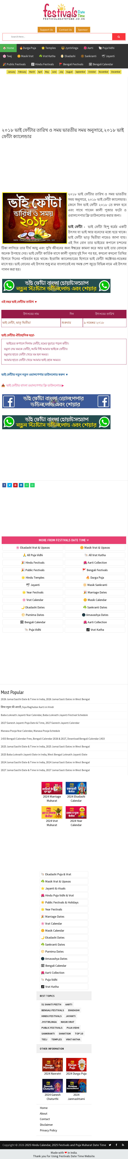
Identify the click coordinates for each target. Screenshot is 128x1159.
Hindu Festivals (52, 1015)
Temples (56, 1038)
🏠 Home (8, 48)
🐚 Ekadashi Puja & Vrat (56, 874)
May (47, 71)
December (115, 71)
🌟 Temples (48, 48)
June (54, 71)
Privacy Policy (48, 1130)
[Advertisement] (64, 100)
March (32, 71)
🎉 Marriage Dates (95, 592)
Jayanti (71, 1015)
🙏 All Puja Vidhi (33, 554)
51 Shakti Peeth (51, 1003)
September (80, 71)
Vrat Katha (73, 1038)
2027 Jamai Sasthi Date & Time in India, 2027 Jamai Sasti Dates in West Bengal (45, 769)
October (92, 71)
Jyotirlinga (49, 1020)
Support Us (46, 29)
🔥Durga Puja (27, 48)
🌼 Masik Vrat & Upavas (95, 547)
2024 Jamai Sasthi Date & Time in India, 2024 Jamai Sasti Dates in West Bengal (45, 761)
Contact (45, 1118)
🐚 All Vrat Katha (95, 554)
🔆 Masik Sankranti (95, 584)
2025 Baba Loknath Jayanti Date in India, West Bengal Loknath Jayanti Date (44, 753)
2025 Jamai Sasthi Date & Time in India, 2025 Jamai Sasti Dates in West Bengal (45, 746)
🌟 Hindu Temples (32, 577)
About (43, 1113)
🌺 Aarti (88, 48)
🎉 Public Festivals (14, 64)
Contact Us (65, 29)
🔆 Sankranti (88, 56)
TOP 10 (79, 1032)
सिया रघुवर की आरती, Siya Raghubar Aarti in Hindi (27, 706)
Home (44, 1107)
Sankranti (48, 1032)
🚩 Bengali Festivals (71, 64)
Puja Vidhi (73, 1026)
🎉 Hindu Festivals (32, 562)
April (40, 71)
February (22, 71)
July (61, 71)
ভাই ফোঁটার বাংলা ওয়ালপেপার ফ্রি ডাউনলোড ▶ (35, 385)
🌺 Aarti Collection (95, 562)
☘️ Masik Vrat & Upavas (56, 881)
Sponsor (83, 29)
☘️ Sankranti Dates (95, 607)
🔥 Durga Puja (95, 577)
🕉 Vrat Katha (95, 629)
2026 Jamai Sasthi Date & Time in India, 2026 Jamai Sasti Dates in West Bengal (45, 698)
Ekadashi (74, 1009)
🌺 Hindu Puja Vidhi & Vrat (57, 895)
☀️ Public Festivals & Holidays (59, 902)
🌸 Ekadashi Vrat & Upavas (33, 547)
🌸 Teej (7, 56)
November (103, 71)
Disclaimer (46, 1124)
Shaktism (65, 1032)
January (11, 71)
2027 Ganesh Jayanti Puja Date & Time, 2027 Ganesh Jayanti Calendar (40, 722)
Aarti (68, 1003)
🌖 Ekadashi (68, 56)
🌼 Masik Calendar (95, 599)
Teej (44, 1038)
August (69, 71)
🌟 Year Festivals (33, 592)
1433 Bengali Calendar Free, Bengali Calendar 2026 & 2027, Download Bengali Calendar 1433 (53, 738)
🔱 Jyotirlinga (69, 48)
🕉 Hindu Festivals (42, 64)
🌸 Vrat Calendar (32, 599)
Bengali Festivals (53, 1009)
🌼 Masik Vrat (25, 56)
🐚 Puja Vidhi (106, 48)
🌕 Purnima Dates (32, 614)
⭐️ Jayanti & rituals (53, 888)
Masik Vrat (67, 1020)
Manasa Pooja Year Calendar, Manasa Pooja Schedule (30, 730)
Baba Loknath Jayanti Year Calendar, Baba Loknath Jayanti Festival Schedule (44, 714)
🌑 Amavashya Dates (95, 614)
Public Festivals (52, 1026)
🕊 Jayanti (108, 56)
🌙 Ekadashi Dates (33, 607)
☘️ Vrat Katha (47, 56)
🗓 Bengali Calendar (101, 64)
